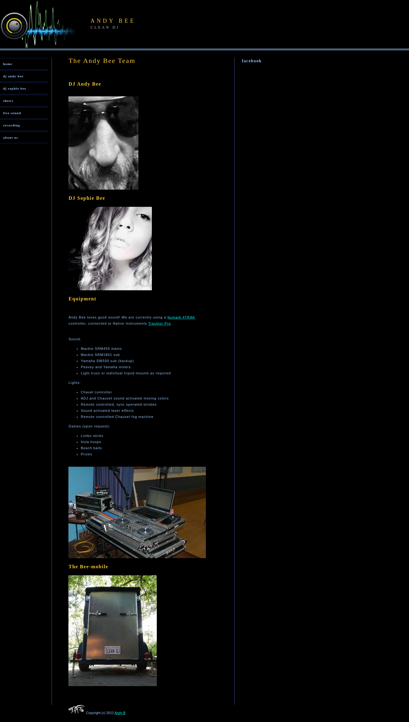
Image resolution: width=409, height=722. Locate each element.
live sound (12, 113)
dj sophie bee (14, 88)
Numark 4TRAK (181, 317)
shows (8, 100)
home (7, 64)
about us (10, 137)
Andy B (119, 713)
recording (11, 125)
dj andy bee (13, 76)
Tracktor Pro (159, 323)
